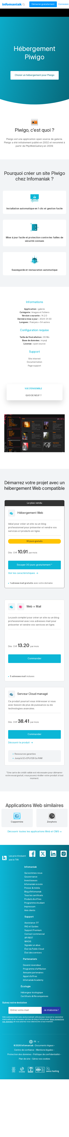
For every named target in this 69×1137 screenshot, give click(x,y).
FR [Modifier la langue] (37, 1042)
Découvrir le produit (19, 743)
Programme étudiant (34, 903)
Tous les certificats (33, 896)
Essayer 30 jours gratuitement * (34, 565)
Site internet (34, 359)
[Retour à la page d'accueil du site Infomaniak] (11, 4)
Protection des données (19, 1055)
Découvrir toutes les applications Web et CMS (33, 832)
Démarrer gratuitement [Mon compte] (43, 4)
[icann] (22, 1070)
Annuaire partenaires (33, 973)
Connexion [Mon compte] (63, 4)
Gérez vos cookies (41, 1059)
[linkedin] (53, 854)
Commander (34, 659)
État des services (33, 953)
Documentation (34, 362)
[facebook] (32, 854)
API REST (28, 938)
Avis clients (29, 910)
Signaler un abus (32, 945)
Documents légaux (44, 1046)
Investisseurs (31, 881)
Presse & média (32, 888)
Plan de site (24, 1059)
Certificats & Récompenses (34, 996)
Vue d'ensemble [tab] (33, 389)
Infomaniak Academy (33, 980)
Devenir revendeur (32, 965)
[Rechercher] (23, 4)
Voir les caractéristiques (21, 573)
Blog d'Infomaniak (33, 892)
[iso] (40, 1070)
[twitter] (43, 854)
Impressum (29, 907)
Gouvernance (31, 877)
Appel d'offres (30, 976)
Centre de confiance (24, 1050)
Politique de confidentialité (46, 1055)
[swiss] (30, 1070)
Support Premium (33, 930)
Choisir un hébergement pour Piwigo (34, 75)
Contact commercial (34, 934)
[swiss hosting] (52, 1070)
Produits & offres (33, 899)
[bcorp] (13, 1070)
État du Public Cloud (34, 949)
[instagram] (64, 854)
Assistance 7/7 (31, 923)
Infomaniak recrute (33, 884)
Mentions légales (44, 1050)
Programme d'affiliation (34, 969)
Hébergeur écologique (32, 993)
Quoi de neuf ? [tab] (33, 396)
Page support (34, 366)
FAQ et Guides (31, 927)
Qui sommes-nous (33, 873)
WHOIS (27, 942)
